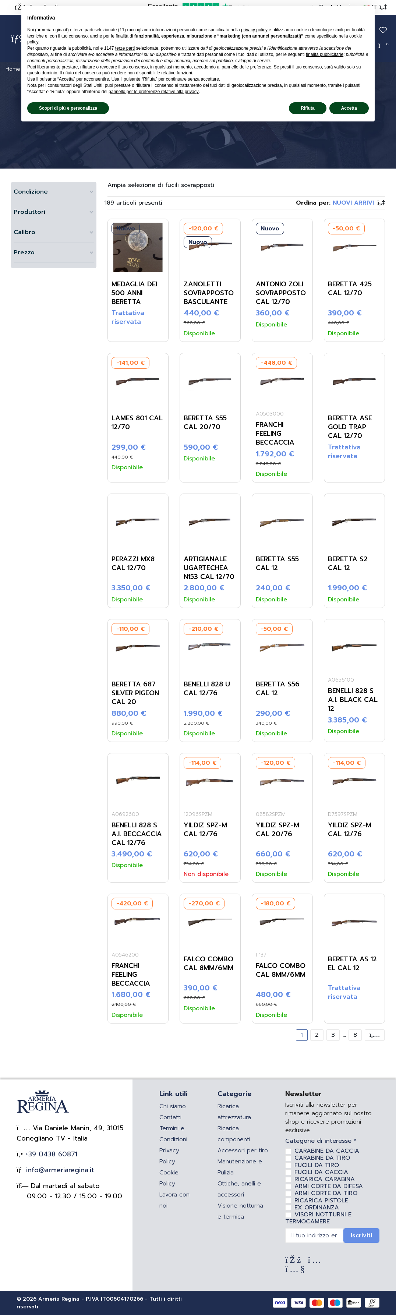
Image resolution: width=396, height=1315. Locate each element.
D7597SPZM (342, 814)
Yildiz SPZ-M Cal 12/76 (205, 829)
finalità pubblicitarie (324, 54)
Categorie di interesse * (321, 1141)
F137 (261, 955)
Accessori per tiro (243, 1150)
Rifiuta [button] (307, 108)
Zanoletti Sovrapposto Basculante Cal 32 (209, 297)
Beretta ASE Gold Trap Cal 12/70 (350, 427)
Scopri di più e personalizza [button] (68, 108)
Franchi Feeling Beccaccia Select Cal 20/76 (276, 442)
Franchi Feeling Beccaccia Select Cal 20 (137, 979)
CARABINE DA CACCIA (326, 1150)
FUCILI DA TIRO (316, 1165)
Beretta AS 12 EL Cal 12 (352, 963)
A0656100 (341, 680)
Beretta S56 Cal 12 (278, 688)
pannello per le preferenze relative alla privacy (154, 91)
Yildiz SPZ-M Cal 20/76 (277, 829)
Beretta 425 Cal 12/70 (350, 288)
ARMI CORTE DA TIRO (325, 1193)
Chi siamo (172, 1106)
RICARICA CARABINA (324, 1179)
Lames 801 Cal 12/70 (137, 422)
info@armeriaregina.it (59, 1170)
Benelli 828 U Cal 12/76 (207, 688)
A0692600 (125, 814)
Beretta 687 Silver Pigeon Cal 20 (135, 693)
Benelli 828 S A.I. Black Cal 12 (353, 700)
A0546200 (125, 955)
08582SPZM (271, 814)
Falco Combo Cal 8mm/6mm (208, 963)
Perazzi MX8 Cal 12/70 (133, 563)
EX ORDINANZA (316, 1207)
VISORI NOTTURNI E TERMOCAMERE (318, 1218)
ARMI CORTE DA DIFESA (328, 1186)
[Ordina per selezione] (340, 203)
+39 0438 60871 (50, 1154)
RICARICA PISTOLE (321, 1200)
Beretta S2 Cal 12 (348, 563)
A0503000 (270, 414)
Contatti (170, 1117)
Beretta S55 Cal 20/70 (205, 422)
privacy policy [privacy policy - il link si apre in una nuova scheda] (254, 29)
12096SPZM (198, 814)
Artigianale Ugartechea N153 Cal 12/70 (209, 568)
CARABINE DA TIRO (322, 1157)
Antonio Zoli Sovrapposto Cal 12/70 (281, 293)
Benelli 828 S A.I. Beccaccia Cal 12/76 (137, 834)
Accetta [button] (349, 108)
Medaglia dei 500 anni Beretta (134, 293)
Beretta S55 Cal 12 (277, 563)
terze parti (125, 48)
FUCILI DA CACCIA (321, 1172)
